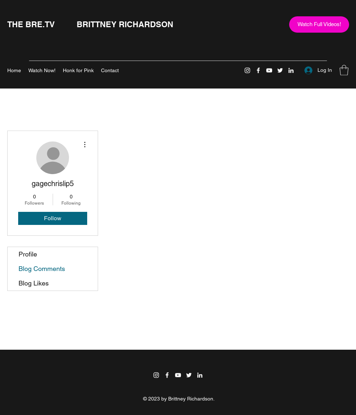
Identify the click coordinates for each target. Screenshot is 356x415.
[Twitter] (280, 70)
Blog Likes (34, 283)
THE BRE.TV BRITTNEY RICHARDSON (90, 24)
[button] (344, 70)
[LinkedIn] (291, 70)
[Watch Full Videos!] (319, 24)
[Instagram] (247, 70)
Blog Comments (42, 268)
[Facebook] (258, 70)
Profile (28, 254)
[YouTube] (269, 70)
